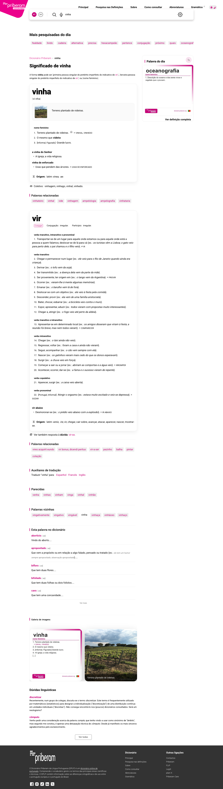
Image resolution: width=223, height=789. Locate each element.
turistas (100, 242)
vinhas (47, 494)
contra (88, 302)
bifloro (35, 565)
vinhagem (50, 186)
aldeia (92, 311)
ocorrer (54, 370)
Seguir (41, 350)
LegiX (168, 769)
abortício (36, 535)
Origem (40, 176)
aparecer (110, 421)
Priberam (170, 762)
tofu (54, 267)
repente (109, 370)
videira (56, 137)
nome (86, 78)
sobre (84, 421)
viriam (115, 324)
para (69, 239)
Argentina (99, 277)
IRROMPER (121, 365)
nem (59, 328)
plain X (169, 773)
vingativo (59, 515)
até (76, 311)
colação (37, 456)
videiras (78, 110)
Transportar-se (45, 239)
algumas (77, 282)
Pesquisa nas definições (135, 762)
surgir (52, 382)
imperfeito (94, 75)
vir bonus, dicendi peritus (72, 449)
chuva (55, 360)
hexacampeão (109, 43)
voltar (53, 345)
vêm (107, 242)
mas (54, 328)
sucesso (89, 370)
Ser (38, 272)
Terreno (56, 110)
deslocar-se (66, 242)
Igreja (41, 156)
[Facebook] (31, 785)
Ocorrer (41, 282)
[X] (52, 785)
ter (56, 277)
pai (53, 246)
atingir (52, 311)
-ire (61, 421)
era (128, 258)
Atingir (61, 394)
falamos (54, 242)
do (78, 75)
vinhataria (124, 200)
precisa (92, 43)
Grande (61, 142)
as (83, 365)
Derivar (41, 267)
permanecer (54, 258)
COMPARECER (87, 328)
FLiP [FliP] (168, 765)
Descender (42, 297)
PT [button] (34, 14)
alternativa (77, 43)
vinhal (69, 186)
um (59, 239)
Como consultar (153, 7)
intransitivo (55, 235)
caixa (66, 382)
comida (101, 292)
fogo (66, 311)
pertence (127, 43)
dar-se (62, 370)
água (104, 365)
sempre (82, 350)
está (122, 239)
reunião (36, 328)
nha (38, 98)
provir (53, 297)
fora (75, 287)
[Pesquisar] (54, 14)
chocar (48, 302)
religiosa (56, 156)
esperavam (110, 355)
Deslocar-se (43, 292)
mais (76, 355)
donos (100, 355)
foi (42, 328)
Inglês (82, 474)
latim (49, 176)
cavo (34, 590)
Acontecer (43, 370)
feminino (93, 78)
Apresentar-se (45, 324)
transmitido (47, 272)
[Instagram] (37, 785)
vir (36, 218)
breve (47, 328)
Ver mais (83, 603)
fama (77, 370)
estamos (91, 239)
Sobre (133, 7)
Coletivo (38, 186)
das (58, 166)
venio (56, 421)
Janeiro (106, 258)
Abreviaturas (176, 7)
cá (86, 242)
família (83, 297)
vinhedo (78, 186)
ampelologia (89, 200)
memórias (88, 282)
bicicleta (75, 302)
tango (82, 277)
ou (81, 78)
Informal (41, 143)
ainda (123, 258)
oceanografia (188, 43)
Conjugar (38, 226)
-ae (61, 176)
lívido (50, 43)
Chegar (41, 258)
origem (62, 277)
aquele (76, 239)
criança (36, 262)
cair (78, 421)
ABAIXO (108, 412)
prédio (63, 412)
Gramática (198, 7)
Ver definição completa (178, 119)
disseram (101, 324)
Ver (35, 434)
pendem (50, 166)
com (52, 292)
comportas (91, 365)
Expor (41, 307)
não (67, 340)
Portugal (43, 395)
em (69, 277)
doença (66, 272)
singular (73, 75)
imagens (46, 619)
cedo (82, 355)
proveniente (47, 277)
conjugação (143, 43)
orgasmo (72, 394)
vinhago (61, 186)
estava (87, 394)
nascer (120, 421)
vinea (56, 176)
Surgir (41, 360)
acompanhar (53, 350)
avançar (92, 421)
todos (74, 307)
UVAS (74, 167)
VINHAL (79, 132)
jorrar (64, 365)
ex (90, 242)
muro (98, 302)
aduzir (61, 307)
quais (173, 43)
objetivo (64, 292)
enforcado (47, 162)
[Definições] (180, 14)
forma (34, 75)
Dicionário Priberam (40, 58)
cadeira (62, 43)
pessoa (65, 75)
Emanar (41, 287)
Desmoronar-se (43, 412)
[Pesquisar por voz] (61, 14)
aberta (78, 382)
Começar (43, 365)
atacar (101, 421)
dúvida (64, 434)
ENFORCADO (86, 167)
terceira (124, 75)
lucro (68, 142)
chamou (60, 246)
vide (61, 200)
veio (131, 242)
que (50, 137)
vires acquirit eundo (43, 449)
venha (36, 494)
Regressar (43, 345)
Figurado (51, 143)
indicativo (107, 75)
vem (60, 267)
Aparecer (43, 382)
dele (46, 246)
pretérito (84, 75)
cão (70, 350)
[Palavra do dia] (189, 60)
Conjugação (52, 225)
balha (119, 449)
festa (88, 292)
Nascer (42, 355)
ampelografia (108, 200)
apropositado (38, 548)
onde (83, 239)
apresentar (51, 307)
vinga (70, 494)
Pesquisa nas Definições (109, 7)
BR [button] (41, 14)
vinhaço (123, 515)
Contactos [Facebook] (170, 758)
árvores (64, 166)
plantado (66, 110)
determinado (65, 324)
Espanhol (61, 474)
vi (34, 98)
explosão (93, 412)
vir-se (72, 434)
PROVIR (112, 277)
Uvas (38, 166)
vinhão (92, 494)
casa (74, 345)
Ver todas (83, 737)
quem (46, 242)
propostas (96, 307)
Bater (41, 302)
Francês (72, 474)
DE (78, 167)
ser (50, 75)
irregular (64, 225)
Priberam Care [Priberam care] (172, 777)
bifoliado (36, 578)
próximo (159, 43)
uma (76, 297)
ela (63, 297)
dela (72, 272)
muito (106, 307)
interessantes (117, 307)
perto (40, 246)
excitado (103, 394)
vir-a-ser (94, 449)
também (42, 434)
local (75, 324)
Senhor (48, 152)
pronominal (68, 235)
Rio (96, 258)
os (94, 242)
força (72, 360)
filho (71, 246)
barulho (57, 287)
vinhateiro (38, 200)
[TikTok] (42, 785)
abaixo (39, 407)
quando (115, 258)
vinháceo (109, 515)
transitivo (44, 235)
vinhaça (96, 515)
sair (53, 365)
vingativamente (41, 515)
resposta (52, 434)
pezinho (107, 449)
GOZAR (35, 398)
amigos (91, 324)
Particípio (76, 225)
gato (125, 242)
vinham (59, 494)
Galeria (34, 619)
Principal (83, 7)
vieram (81, 307)
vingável (72, 515)
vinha (40, 75)
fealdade (37, 43)
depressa (123, 394)
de (113, 75)
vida (49, 156)
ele (79, 258)
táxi (56, 340)
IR (84, 246)
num (63, 258)
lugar (64, 239)
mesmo (43, 137)
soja (68, 267)
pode (46, 75)
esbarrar (58, 302)
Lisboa (116, 242)
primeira (57, 75)
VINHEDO (88, 132)
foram (65, 345)
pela (94, 292)
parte (87, 272)
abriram (76, 365)
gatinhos (60, 355)
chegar (71, 421)
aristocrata (94, 297)
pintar (130, 449)
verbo (36, 235)
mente (68, 282)
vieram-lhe (56, 282)
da (64, 267)
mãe (96, 272)
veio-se (114, 394)
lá (78, 242)
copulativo (45, 378)
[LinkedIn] (47, 785)
